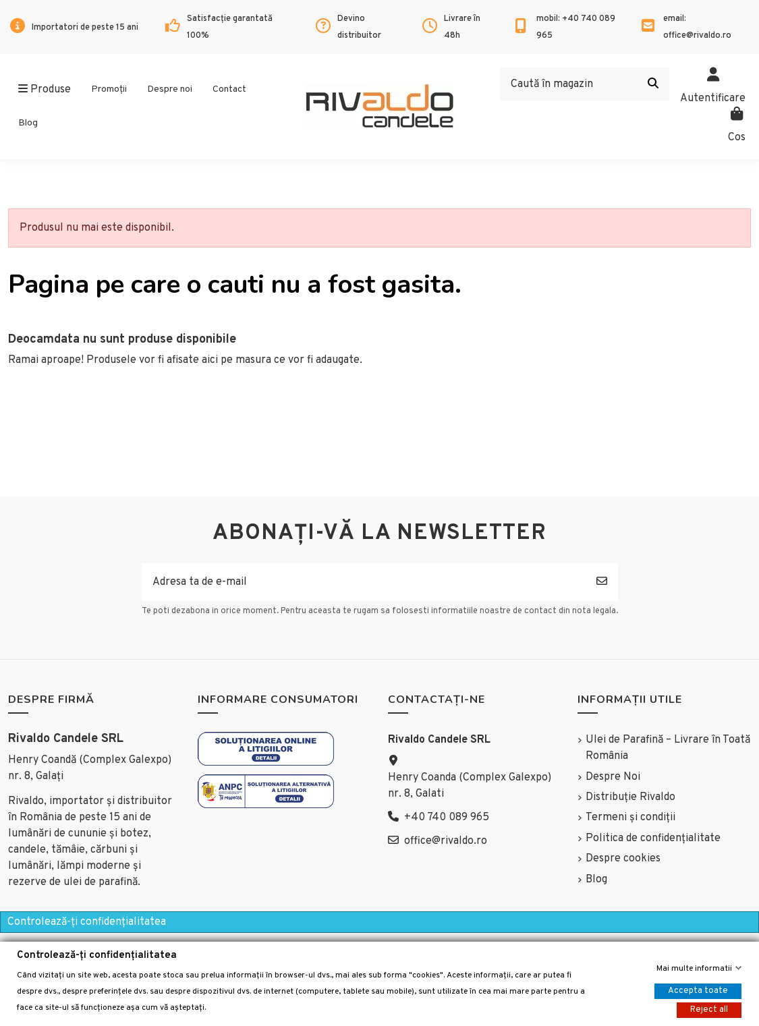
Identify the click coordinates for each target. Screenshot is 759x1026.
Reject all (709, 1009)
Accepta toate (698, 991)
